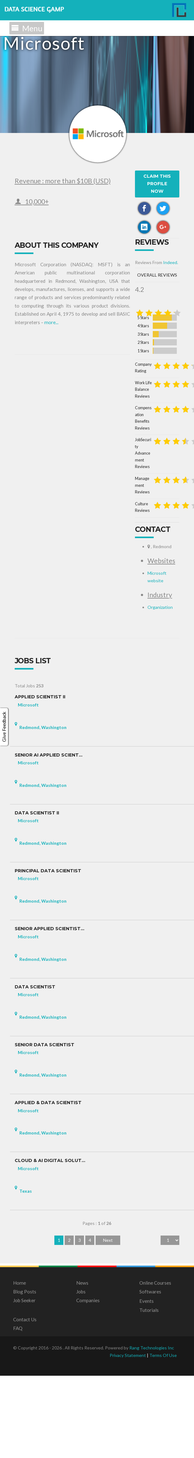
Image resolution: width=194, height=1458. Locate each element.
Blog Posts (24, 1374)
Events (146, 1383)
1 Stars (51, 522)
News (82, 1365)
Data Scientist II (37, 895)
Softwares (150, 1374)
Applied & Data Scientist (48, 1185)
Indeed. (54, 443)
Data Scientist (35, 1069)
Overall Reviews (102, 455)
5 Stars (51, 489)
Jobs (81, 1374)
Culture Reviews (33, 599)
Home (19, 1365)
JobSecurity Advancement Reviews (49, 574)
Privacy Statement (128, 1437)
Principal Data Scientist (48, 953)
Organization (44, 689)
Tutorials (149, 1392)
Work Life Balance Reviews (42, 548)
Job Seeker (24, 1383)
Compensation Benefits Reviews (47, 561)
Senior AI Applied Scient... (48, 837)
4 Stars (51, 497)
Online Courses (155, 1365)
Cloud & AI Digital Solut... (50, 1243)
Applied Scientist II (40, 779)
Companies (88, 1383)
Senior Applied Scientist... (49, 1011)
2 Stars (51, 513)
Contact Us (25, 1402)
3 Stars (51, 505)
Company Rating (33, 535)
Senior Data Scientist (44, 1127)
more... (164, 291)
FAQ (17, 1411)
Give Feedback (4, 727)
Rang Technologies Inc (151, 1430)
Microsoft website (50, 663)
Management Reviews (38, 586)
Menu (26, 28)
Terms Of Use (163, 1437)
